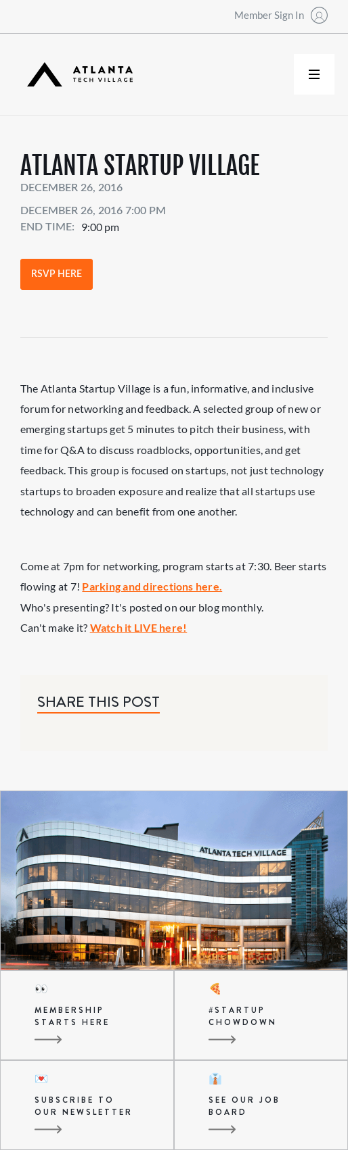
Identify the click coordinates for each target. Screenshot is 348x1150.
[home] (76, 74)
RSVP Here (56, 274)
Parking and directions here (150, 586)
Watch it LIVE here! (139, 627)
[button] (314, 74)
